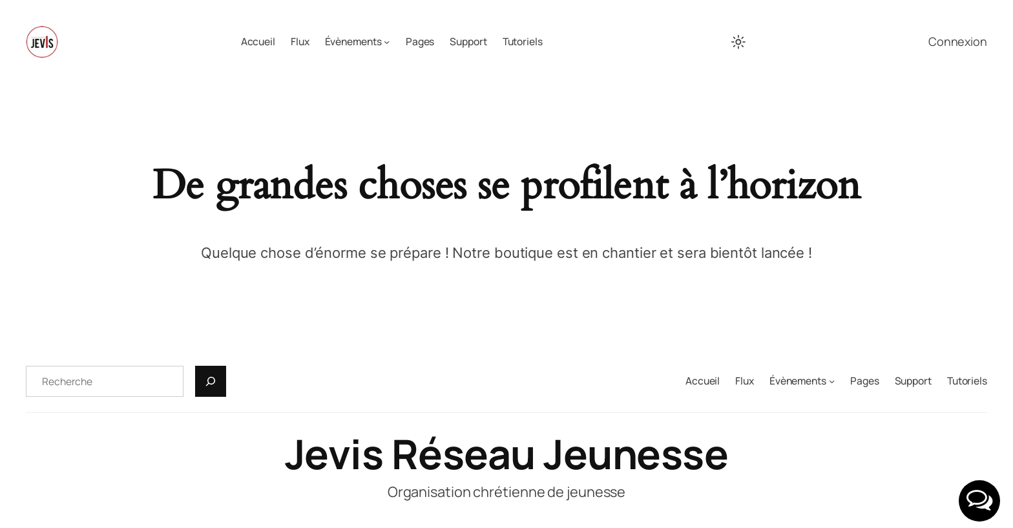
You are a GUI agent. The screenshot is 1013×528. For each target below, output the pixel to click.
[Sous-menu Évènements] (387, 42)
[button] (979, 501)
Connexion (957, 41)
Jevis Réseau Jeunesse (507, 453)
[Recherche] (210, 381)
